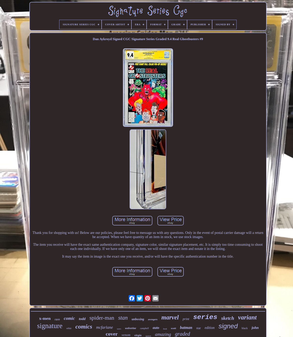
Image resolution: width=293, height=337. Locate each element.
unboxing (138, 319)
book (165, 329)
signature (49, 326)
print (186, 319)
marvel (170, 317)
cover (112, 334)
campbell (144, 328)
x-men (45, 318)
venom (126, 335)
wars (119, 329)
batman (186, 327)
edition (210, 328)
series (205, 317)
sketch (227, 318)
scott (173, 328)
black (245, 328)
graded (182, 334)
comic (69, 318)
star (198, 328)
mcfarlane (104, 327)
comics (83, 326)
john (255, 328)
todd (82, 319)
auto (156, 328)
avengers (152, 319)
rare (57, 319)
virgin (138, 335)
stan (123, 317)
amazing (163, 334)
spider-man (101, 318)
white (68, 328)
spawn (148, 336)
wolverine (130, 328)
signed (228, 326)
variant (247, 317)
